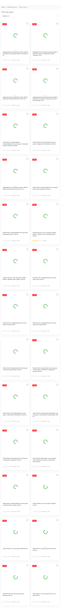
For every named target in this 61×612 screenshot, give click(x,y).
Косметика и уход (12, 7)
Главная (3, 7)
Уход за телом (22, 7)
